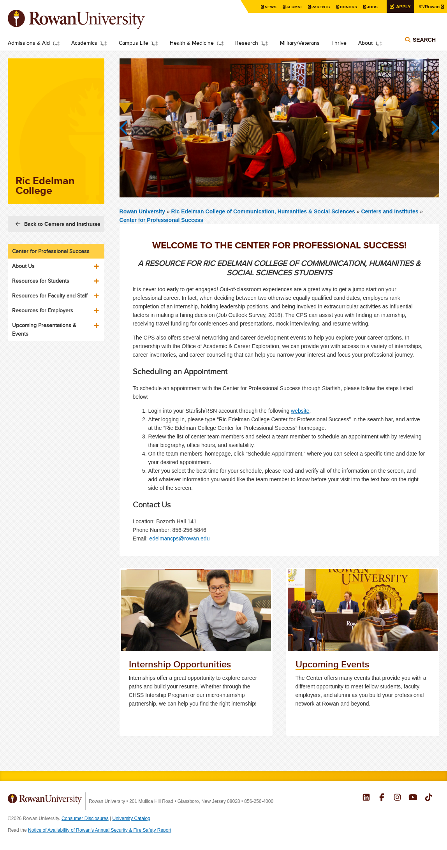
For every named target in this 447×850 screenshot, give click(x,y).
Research (246, 43)
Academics (84, 43)
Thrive (339, 43)
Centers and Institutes (389, 211)
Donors (347, 7)
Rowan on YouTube (413, 798)
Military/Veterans (300, 43)
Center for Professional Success (162, 220)
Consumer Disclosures (85, 818)
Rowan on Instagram (397, 798)
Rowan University (87, 19)
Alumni (292, 7)
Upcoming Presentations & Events (44, 329)
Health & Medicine (192, 43)
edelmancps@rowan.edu (179, 538)
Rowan (428, 6)
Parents (319, 7)
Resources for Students (40, 281)
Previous (127, 128)
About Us (23, 266)
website (300, 411)
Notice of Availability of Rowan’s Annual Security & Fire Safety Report (99, 830)
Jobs (371, 7)
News (269, 7)
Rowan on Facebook (382, 798)
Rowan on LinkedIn (366, 798)
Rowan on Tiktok (428, 798)
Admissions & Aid (29, 43)
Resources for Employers (42, 310)
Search (424, 40)
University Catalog (131, 818)
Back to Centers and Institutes (62, 224)
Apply (402, 6)
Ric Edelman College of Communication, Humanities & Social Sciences (264, 211)
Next (431, 128)
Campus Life (133, 43)
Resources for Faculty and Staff (50, 295)
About (365, 43)
